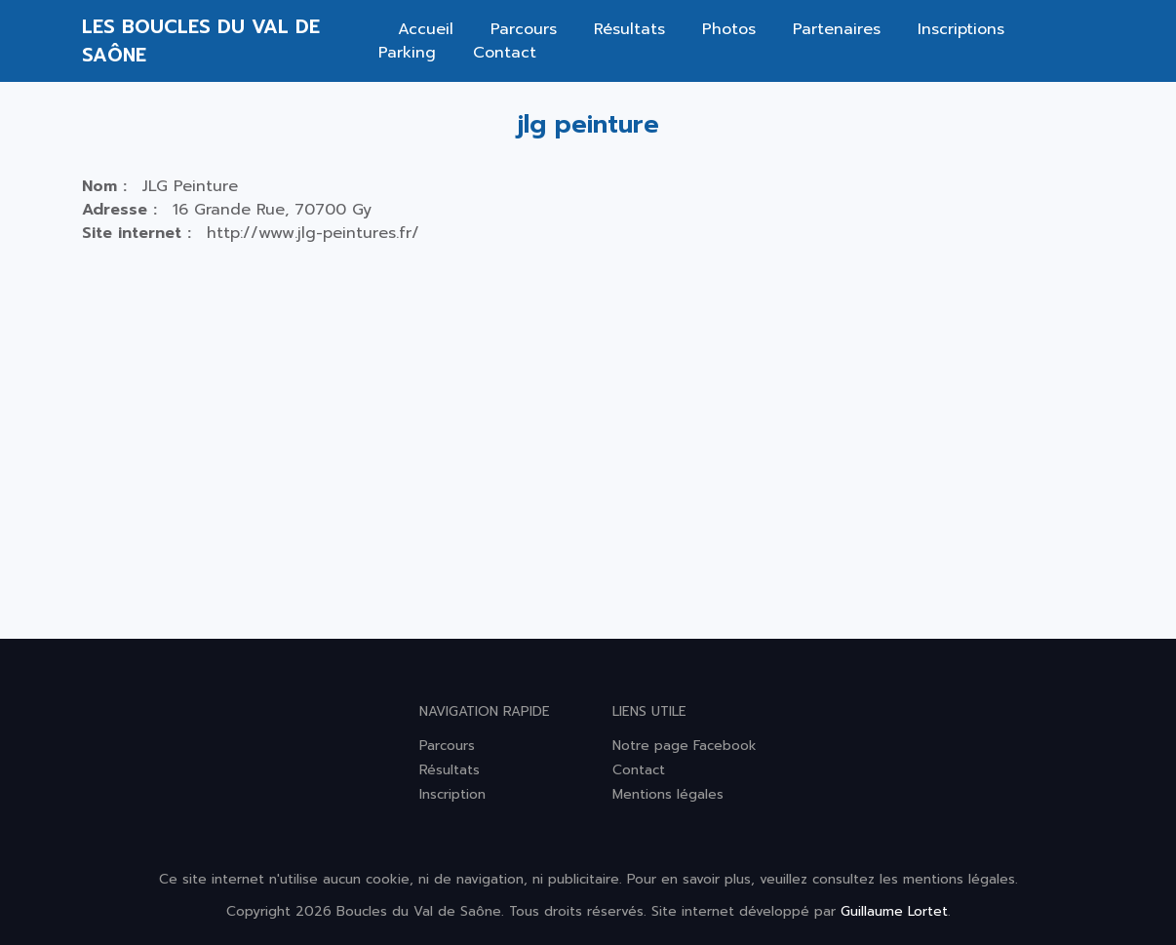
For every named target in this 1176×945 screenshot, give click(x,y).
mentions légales (959, 879)
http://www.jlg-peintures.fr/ (313, 233)
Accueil (425, 29)
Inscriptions (961, 29)
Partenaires (837, 29)
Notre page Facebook (684, 745)
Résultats (629, 29)
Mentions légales (668, 794)
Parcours (523, 29)
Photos (729, 29)
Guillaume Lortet (894, 911)
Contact (504, 52)
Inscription (452, 794)
